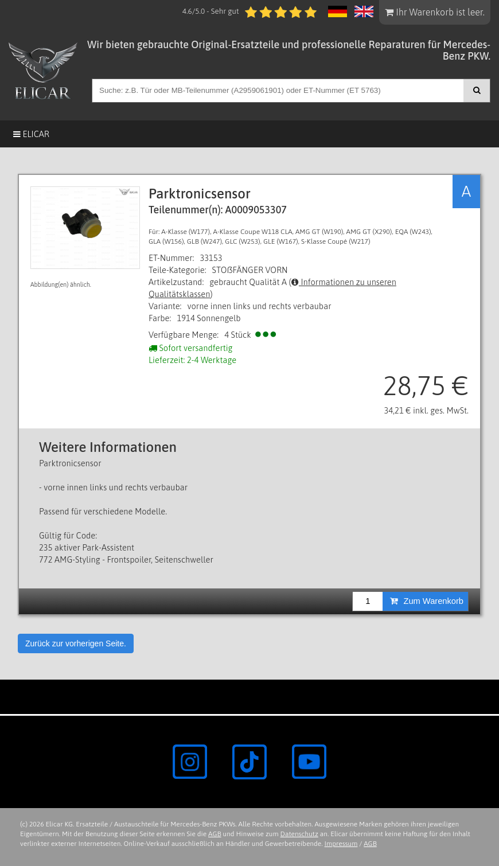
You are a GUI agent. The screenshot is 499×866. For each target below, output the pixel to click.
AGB (214, 834)
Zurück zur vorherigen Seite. (75, 643)
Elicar (31, 134)
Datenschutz (299, 834)
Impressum (341, 844)
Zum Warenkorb (426, 601)
